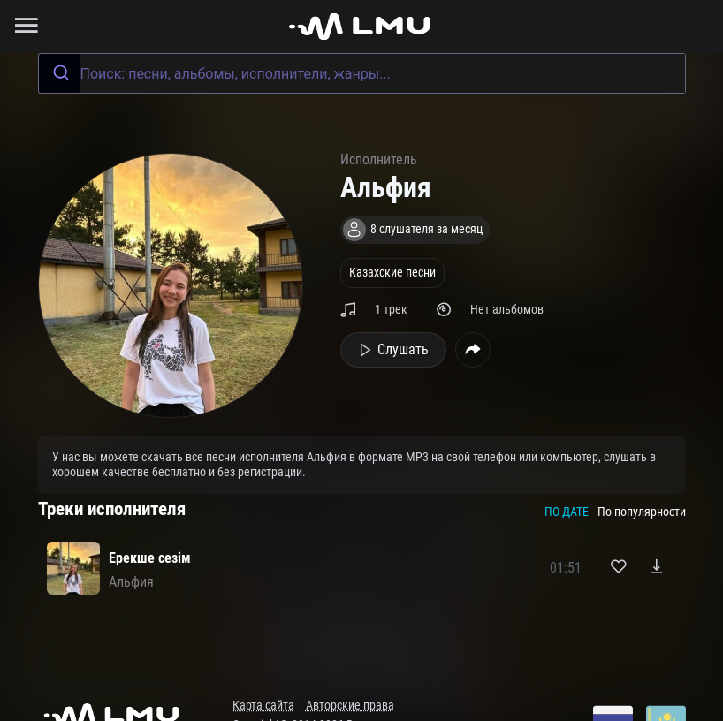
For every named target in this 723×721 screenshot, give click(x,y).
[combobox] (362, 73)
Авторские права (350, 705)
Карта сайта (263, 705)
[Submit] (59, 73)
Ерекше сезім (150, 558)
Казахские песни (392, 272)
